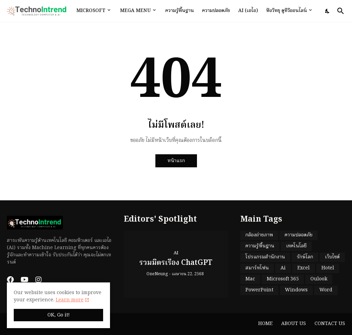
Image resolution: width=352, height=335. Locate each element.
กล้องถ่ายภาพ (259, 235)
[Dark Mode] (327, 11)
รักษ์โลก (305, 257)
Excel (303, 268)
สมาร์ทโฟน (257, 268)
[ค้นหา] (339, 11)
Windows (296, 290)
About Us (293, 323)
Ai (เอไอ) (248, 10)
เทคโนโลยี (296, 246)
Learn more (70, 300)
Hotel (327, 268)
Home (265, 323)
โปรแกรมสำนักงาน (265, 257)
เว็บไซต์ (332, 257)
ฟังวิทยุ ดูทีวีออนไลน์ (286, 10)
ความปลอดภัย (216, 10)
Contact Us (330, 323)
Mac (250, 279)
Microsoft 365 (283, 279)
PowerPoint (259, 290)
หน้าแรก (176, 161)
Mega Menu (135, 10)
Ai (283, 268)
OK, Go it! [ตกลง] (58, 315)
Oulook (318, 279)
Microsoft (91, 10)
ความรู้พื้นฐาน (179, 10)
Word (325, 290)
